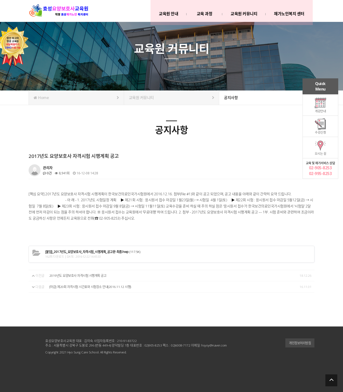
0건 (47, 173)
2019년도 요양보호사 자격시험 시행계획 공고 (80, 275)
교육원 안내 (168, 11)
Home (76, 97)
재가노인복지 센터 (288, 11)
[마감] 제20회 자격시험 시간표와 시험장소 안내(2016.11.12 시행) (92, 286)
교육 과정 (204, 11)
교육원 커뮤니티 (243, 11)
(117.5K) (95, 252)
